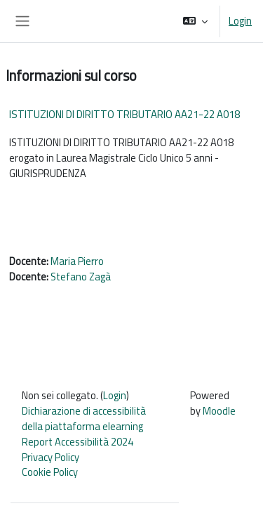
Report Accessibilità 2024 (77, 442)
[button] (195, 21)
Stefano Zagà (80, 276)
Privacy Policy (50, 457)
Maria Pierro (77, 261)
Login (240, 21)
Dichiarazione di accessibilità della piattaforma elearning (84, 418)
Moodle (219, 411)
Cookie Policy (50, 472)
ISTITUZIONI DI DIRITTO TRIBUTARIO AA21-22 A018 (124, 114)
